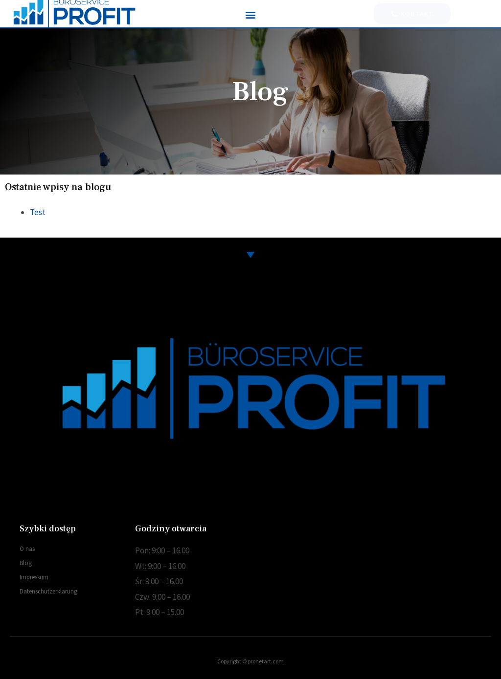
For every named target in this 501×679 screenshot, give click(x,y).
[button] (250, 14)
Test (38, 212)
